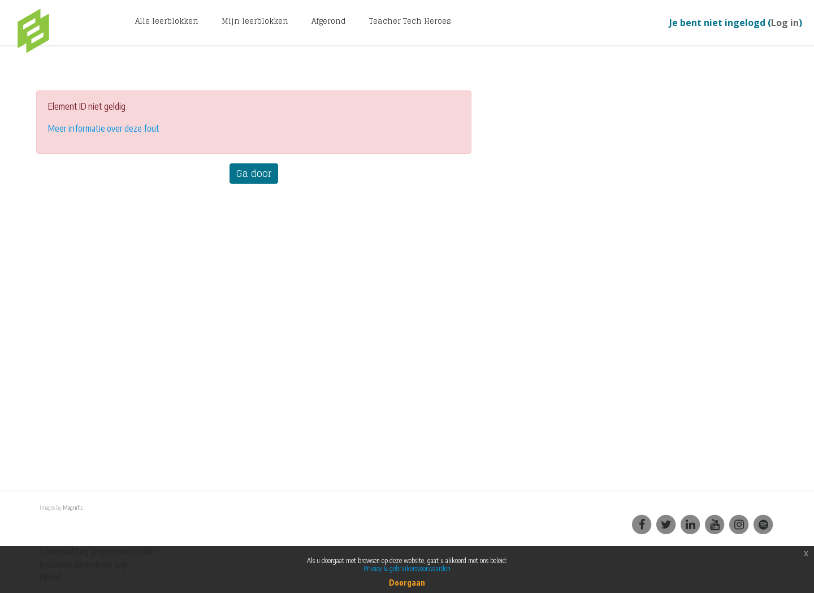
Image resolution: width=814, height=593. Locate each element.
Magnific (73, 507)
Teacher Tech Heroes (410, 21)
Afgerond (328, 21)
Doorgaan (407, 582)
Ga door (253, 173)
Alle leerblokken (166, 21)
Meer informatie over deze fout (103, 128)
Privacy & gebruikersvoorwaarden (407, 568)
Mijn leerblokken (255, 21)
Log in (785, 22)
